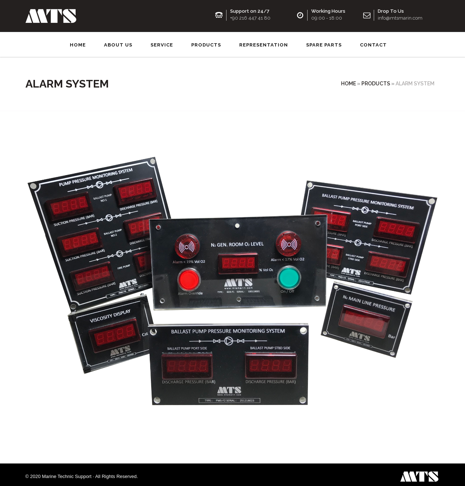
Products (206, 41)
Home (78, 41)
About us (118, 41)
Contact (373, 41)
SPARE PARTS (324, 41)
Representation (263, 41)
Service (162, 41)
